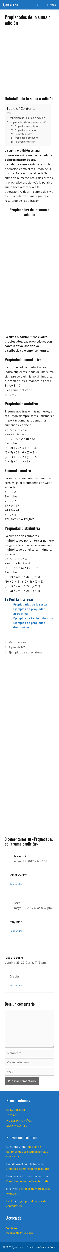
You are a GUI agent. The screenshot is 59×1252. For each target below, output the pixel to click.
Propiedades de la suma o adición (28, 122)
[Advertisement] (29, 59)
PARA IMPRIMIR (16, 1110)
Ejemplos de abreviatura (25, 652)
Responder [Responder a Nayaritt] (16, 884)
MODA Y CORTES (16, 1125)
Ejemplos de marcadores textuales (28, 1169)
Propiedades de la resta (30, 604)
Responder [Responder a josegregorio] (16, 985)
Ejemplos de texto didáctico (33, 618)
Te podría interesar (24, 141)
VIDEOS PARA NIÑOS (19, 1120)
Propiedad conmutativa (26, 126)
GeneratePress (47, 1247)
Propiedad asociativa (25, 129)
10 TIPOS (12, 1115)
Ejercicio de (10, 4)
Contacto (11, 1227)
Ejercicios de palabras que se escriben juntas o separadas (27, 1151)
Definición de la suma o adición (27, 118)
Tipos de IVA (16, 647)
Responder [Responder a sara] (16, 930)
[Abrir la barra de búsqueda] (37, 4)
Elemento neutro (23, 133)
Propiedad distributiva (26, 137)
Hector (10, 1201)
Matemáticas (17, 642)
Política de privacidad (20, 1232)
